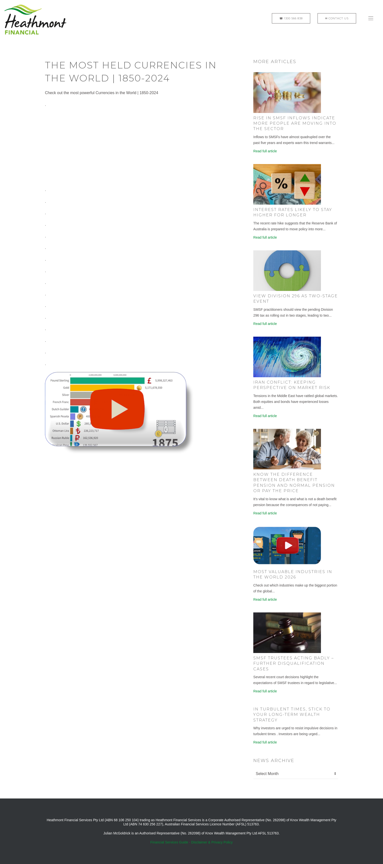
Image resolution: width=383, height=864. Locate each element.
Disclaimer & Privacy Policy (212, 842)
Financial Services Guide (169, 842)
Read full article (265, 151)
